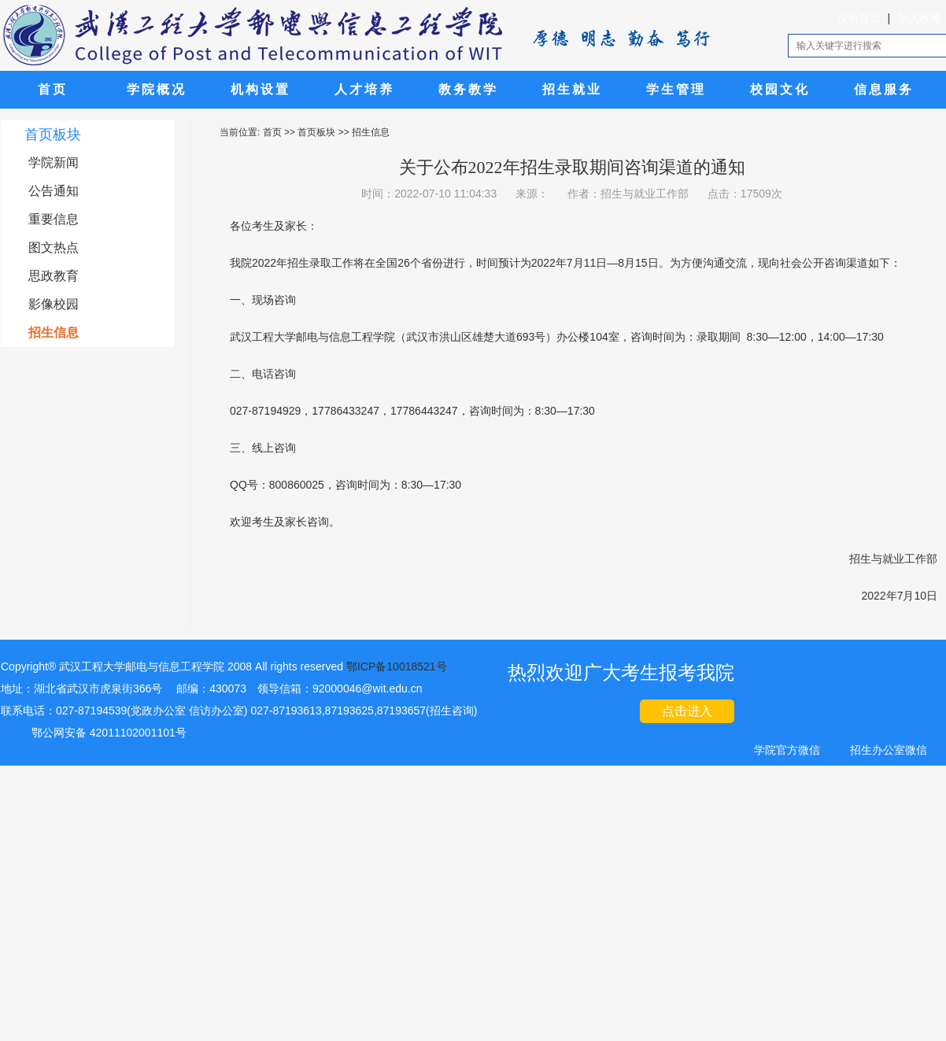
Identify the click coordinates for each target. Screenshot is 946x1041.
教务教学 (468, 89)
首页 (53, 89)
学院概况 (157, 89)
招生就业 (572, 89)
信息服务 (884, 89)
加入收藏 (919, 18)
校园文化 (780, 89)
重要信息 (53, 219)
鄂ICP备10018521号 (396, 666)
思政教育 (53, 275)
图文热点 (53, 247)
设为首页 (859, 18)
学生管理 (676, 89)
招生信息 (53, 332)
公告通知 (53, 190)
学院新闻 (53, 162)
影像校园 (53, 304)
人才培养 (364, 89)
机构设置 (260, 89)
